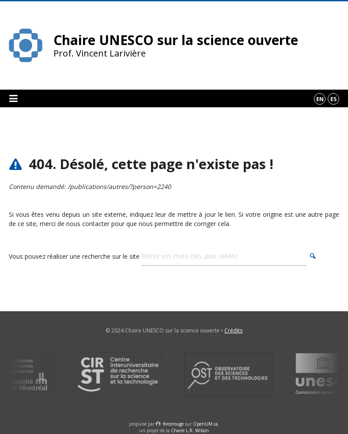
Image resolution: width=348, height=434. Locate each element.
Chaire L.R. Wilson (190, 430)
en (320, 99)
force (173, 424)
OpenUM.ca (205, 424)
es (333, 99)
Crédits (233, 330)
